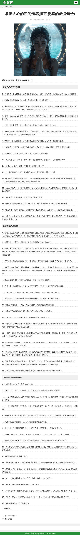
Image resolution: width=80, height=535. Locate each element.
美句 (7, 6)
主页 (3, 6)
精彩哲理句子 (12, 516)
